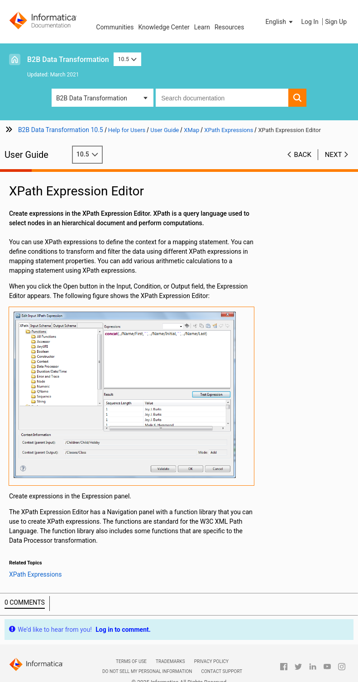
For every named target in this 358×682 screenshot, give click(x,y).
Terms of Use (131, 658)
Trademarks (170, 658)
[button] (280, 22)
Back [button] (302, 155)
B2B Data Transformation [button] (91, 98)
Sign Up (336, 21)
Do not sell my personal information (147, 668)
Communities (115, 27)
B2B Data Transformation (68, 59)
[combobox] (222, 98)
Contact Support (221, 668)
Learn (202, 27)
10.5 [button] (127, 59)
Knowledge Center (163, 27)
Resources (229, 27)
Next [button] (333, 155)
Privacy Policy (211, 658)
